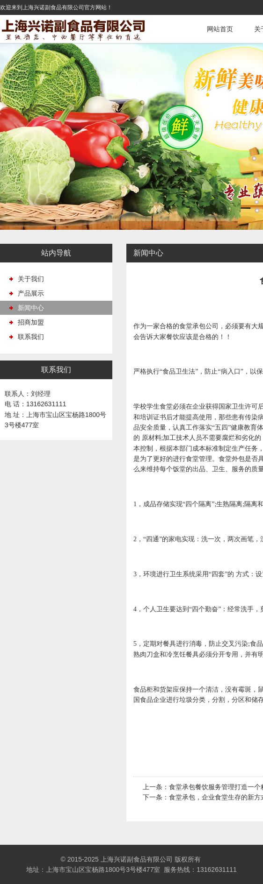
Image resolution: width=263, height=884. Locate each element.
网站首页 (220, 29)
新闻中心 (31, 307)
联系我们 (31, 336)
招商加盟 (31, 322)
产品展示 (31, 293)
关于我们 (31, 279)
